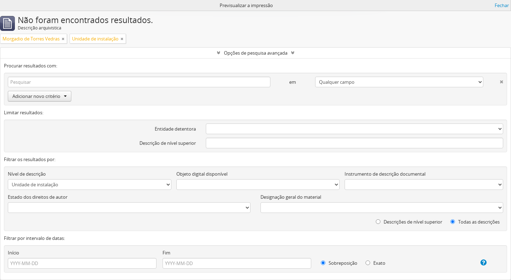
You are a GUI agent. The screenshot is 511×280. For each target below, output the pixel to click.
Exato (375, 263)
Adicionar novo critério (39, 96)
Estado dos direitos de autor (37, 197)
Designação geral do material (290, 197)
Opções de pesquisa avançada (255, 53)
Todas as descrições (475, 222)
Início (13, 252)
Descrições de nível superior (409, 222)
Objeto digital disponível (201, 174)
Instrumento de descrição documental (385, 174)
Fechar (502, 5)
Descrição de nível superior (167, 143)
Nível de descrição (27, 174)
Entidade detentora (175, 129)
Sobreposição (339, 263)
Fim (166, 252)
